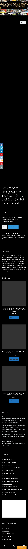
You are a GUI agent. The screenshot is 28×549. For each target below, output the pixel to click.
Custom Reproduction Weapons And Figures (14, 488)
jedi (25, 229)
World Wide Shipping (9, 527)
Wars (5, 232)
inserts (22, 229)
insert (18, 229)
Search (14, 546)
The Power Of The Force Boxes (11, 480)
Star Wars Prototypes (9, 467)
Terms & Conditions (8, 533)
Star (23, 231)
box (5, 229)
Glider (15, 229)
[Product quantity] (4, 220)
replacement (6, 231)
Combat (8, 229)
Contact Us (6, 522)
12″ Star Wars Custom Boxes (11, 459)
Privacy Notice (7, 530)
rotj (21, 231)
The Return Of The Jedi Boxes (13, 227)
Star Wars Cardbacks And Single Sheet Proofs (15, 461)
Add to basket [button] (14, 311)
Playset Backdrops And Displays (11, 475)
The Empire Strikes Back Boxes (11, 469)
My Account (6, 524)
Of (2, 231)
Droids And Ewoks (8, 478)
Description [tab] (5, 240)
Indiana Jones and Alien (9, 486)
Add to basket (13, 220)
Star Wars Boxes (8, 453)
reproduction (13, 231)
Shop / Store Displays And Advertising (13, 483)
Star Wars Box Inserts (9, 464)
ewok (12, 229)
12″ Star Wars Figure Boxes (10, 456)
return (18, 231)
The (3, 232)
